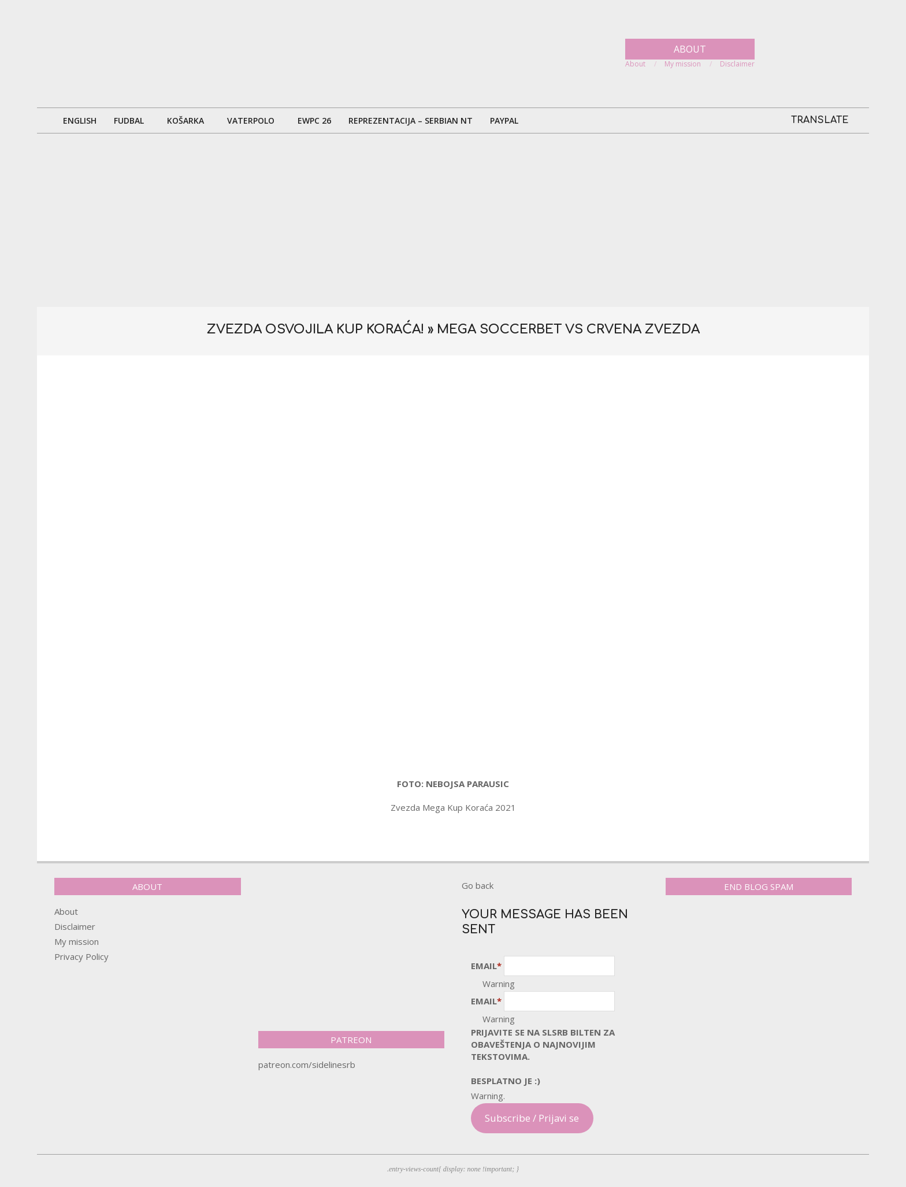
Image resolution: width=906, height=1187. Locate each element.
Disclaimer (74, 926)
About (66, 911)
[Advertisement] (453, 220)
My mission (76, 941)
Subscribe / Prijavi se (532, 1118)
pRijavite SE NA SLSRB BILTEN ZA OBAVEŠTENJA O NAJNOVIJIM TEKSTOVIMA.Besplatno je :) (543, 1056)
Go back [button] (477, 885)
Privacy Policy (81, 956)
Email (486, 965)
